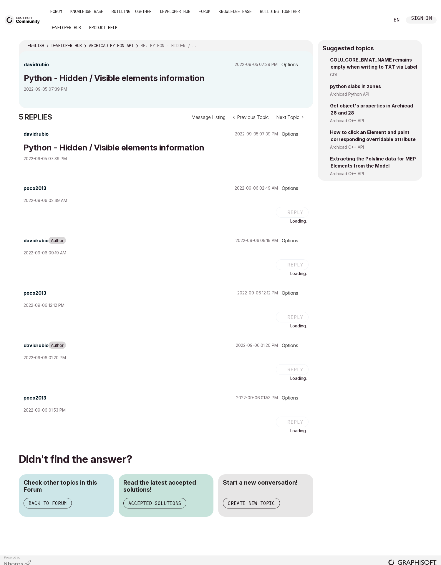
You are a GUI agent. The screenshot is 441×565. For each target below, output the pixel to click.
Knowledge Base (86, 11)
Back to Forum (48, 503)
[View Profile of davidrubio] (36, 64)
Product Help (103, 27)
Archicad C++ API (347, 120)
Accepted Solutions (154, 503)
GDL (334, 74)
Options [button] (289, 64)
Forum (56, 11)
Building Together (132, 11)
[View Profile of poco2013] (35, 188)
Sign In (421, 18)
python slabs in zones (355, 86)
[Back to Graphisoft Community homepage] (24, 19)
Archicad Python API (349, 94)
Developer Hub (175, 11)
